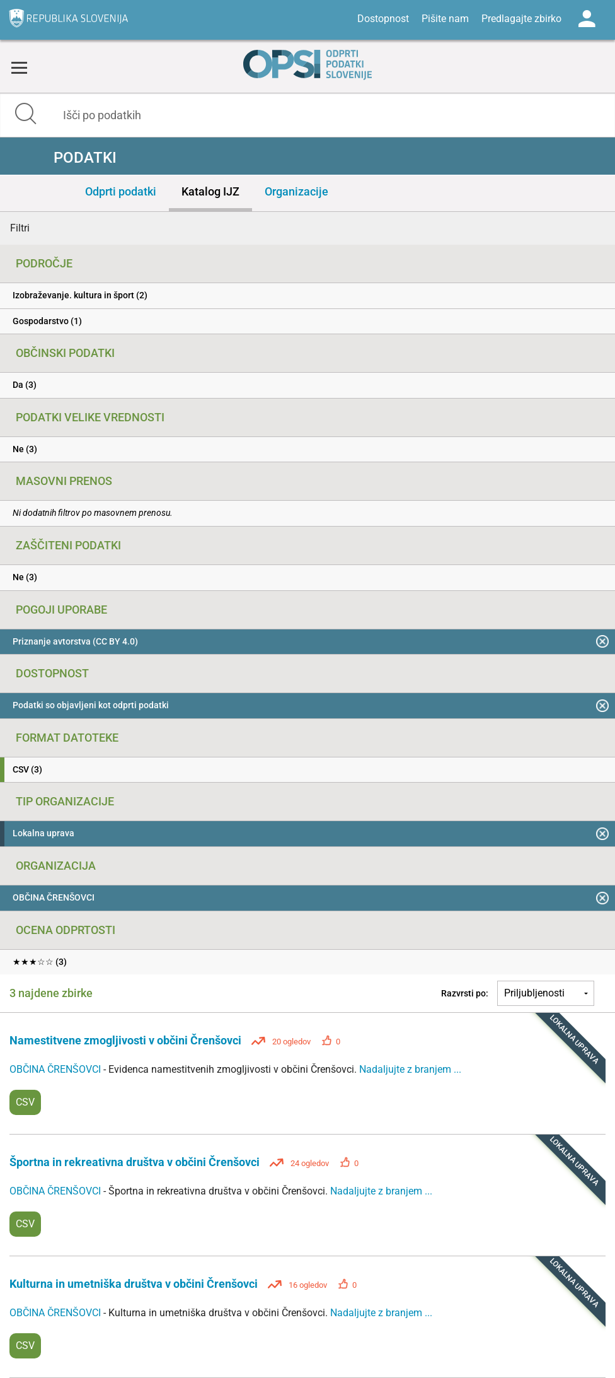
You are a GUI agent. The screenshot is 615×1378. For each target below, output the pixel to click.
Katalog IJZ (210, 191)
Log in (587, 19)
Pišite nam (445, 19)
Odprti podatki (120, 191)
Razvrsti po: (464, 993)
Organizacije (296, 191)
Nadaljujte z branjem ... (410, 1069)
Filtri (20, 228)
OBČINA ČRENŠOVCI (56, 1069)
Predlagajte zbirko (521, 19)
